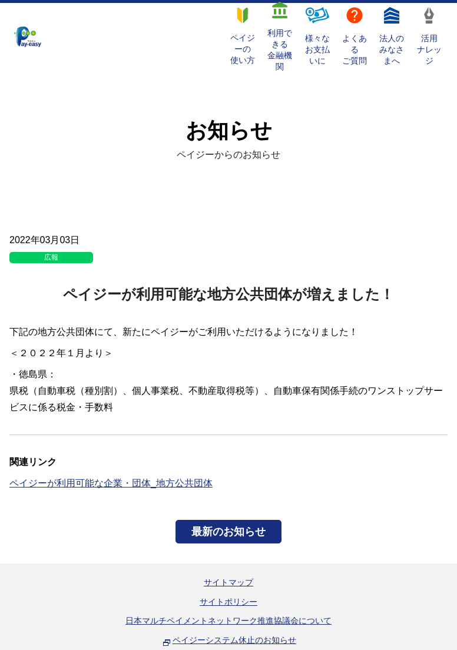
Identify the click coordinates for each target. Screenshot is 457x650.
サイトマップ (228, 582)
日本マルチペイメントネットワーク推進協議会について (228, 620)
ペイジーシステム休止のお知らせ (234, 640)
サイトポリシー (228, 601)
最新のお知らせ (228, 532)
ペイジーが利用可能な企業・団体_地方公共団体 (111, 483)
